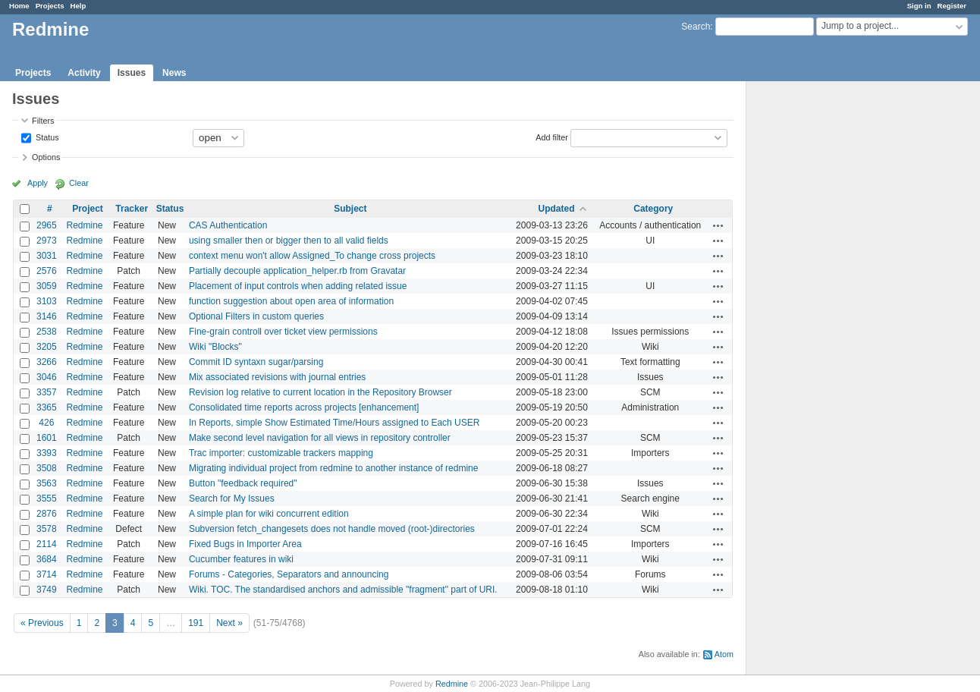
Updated (556, 208)
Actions (718, 225)
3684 (46, 559)
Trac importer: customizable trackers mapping (281, 453)
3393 (46, 453)
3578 (46, 529)
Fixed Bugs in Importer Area (245, 544)
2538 (46, 331)
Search (695, 26)
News (174, 73)
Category (653, 208)
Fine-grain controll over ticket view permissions (283, 331)
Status (46, 136)
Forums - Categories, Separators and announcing (288, 574)
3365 (46, 407)
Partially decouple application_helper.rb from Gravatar (297, 271)
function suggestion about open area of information (291, 301)
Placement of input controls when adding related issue (298, 286)
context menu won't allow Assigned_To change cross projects (312, 255)
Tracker (131, 208)
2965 (46, 225)
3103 (46, 301)
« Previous (42, 623)
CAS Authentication (228, 225)
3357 (46, 392)
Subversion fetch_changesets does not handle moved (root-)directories (332, 529)
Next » (229, 623)
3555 (46, 498)
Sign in (919, 6)
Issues (132, 73)
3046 (46, 377)
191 (195, 623)
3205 (46, 346)
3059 (46, 286)
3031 (46, 255)
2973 (46, 240)
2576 (46, 271)
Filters (43, 120)
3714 (46, 574)
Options (46, 157)
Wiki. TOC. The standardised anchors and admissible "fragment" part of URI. (343, 589)
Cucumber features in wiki (241, 559)
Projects (50, 6)
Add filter (552, 136)
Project (87, 208)
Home (19, 6)
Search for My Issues (232, 498)
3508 (46, 468)
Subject (350, 208)
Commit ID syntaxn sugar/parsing (256, 362)
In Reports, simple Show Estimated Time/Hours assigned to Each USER (334, 422)
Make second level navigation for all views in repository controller (320, 437)
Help (78, 6)
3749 (46, 589)
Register (952, 6)
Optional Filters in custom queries (256, 316)
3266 (46, 362)
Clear (79, 182)
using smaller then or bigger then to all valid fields (288, 240)
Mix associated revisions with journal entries (277, 377)
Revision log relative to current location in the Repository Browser (320, 392)
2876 (46, 513)
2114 (46, 544)
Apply (37, 182)
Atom (724, 654)
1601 (46, 437)
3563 (46, 483)
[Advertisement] (822, 319)
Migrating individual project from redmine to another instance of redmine (334, 468)
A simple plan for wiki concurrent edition (269, 513)
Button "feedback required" (243, 483)
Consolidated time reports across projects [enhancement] (304, 407)
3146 (46, 316)
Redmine (84, 225)
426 (46, 422)
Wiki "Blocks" (215, 346)
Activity (84, 73)
